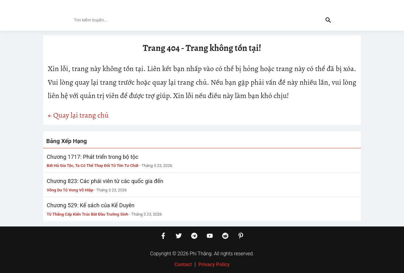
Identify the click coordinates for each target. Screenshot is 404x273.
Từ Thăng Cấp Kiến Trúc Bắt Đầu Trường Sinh (87, 214)
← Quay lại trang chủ (78, 115)
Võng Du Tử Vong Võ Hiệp (70, 190)
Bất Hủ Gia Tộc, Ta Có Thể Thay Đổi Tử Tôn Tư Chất (93, 165)
